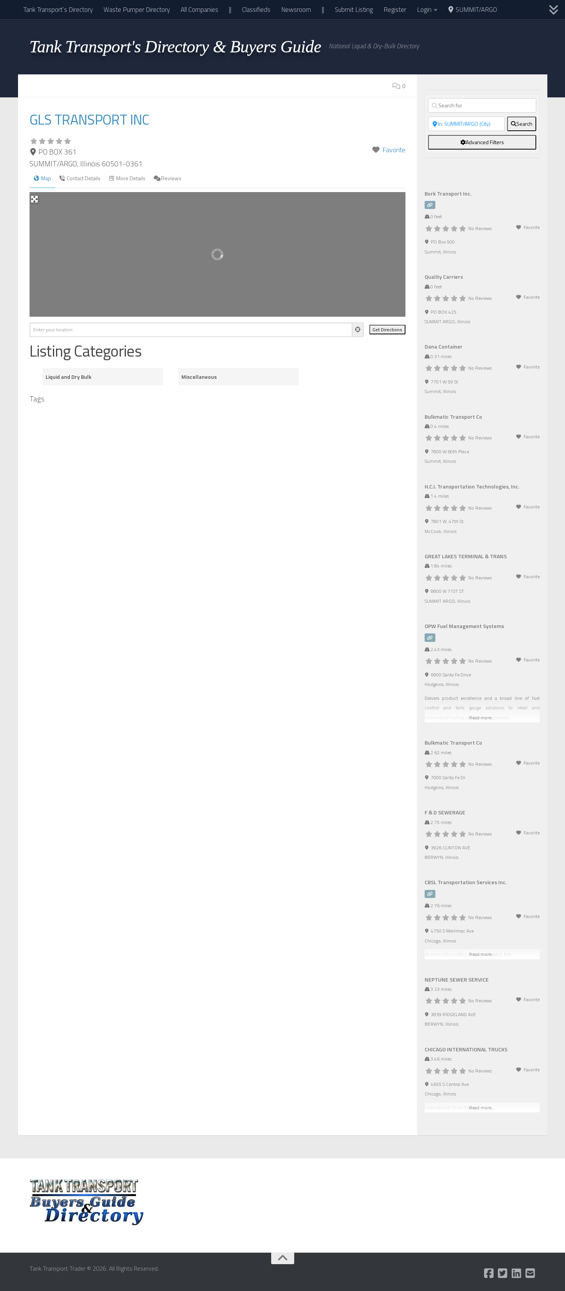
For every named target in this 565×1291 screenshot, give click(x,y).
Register (395, 10)
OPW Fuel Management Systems (464, 626)
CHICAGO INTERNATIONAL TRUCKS (466, 1049)
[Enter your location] (191, 329)
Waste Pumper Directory (137, 10)
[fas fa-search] (521, 124)
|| (230, 10)
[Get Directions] (387, 329)
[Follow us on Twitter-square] (502, 1273)
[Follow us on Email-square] (530, 1273)
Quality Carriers (444, 277)
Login (424, 10)
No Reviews (480, 228)
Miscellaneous (199, 377)
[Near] (466, 124)
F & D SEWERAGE (445, 812)
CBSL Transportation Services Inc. (466, 882)
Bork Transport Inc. (448, 193)
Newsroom (296, 10)
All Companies (199, 10)
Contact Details (79, 178)
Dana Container (444, 346)
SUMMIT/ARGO (472, 10)
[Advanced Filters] (482, 142)
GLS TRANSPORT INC (96, 119)
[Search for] (482, 105)
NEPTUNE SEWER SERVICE (457, 979)
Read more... (482, 717)
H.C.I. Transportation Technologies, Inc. (472, 486)
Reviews (167, 178)
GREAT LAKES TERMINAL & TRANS (466, 556)
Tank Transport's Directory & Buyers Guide (175, 46)
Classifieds (256, 10)
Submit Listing (354, 10)
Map (42, 178)
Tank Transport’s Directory (58, 10)
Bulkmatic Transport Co (453, 417)
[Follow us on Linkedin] (516, 1273)
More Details (127, 178)
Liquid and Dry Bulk (68, 377)
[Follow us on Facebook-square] (488, 1273)
